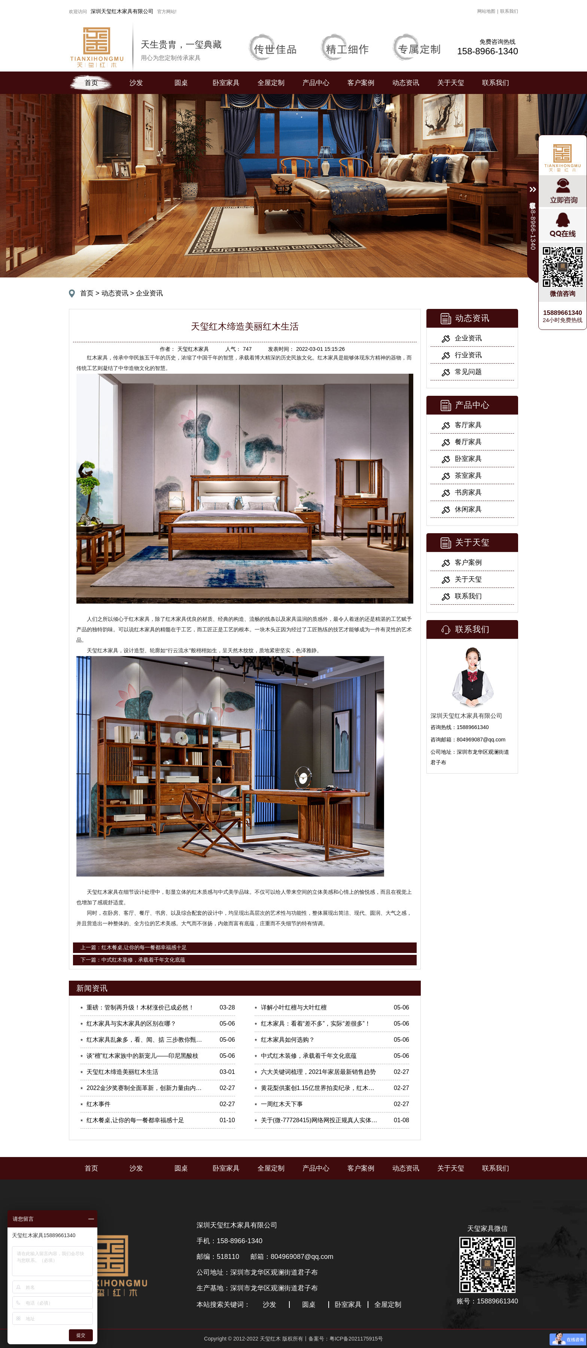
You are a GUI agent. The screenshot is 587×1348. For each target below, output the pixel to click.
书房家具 (468, 492)
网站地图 (486, 11)
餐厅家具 (468, 442)
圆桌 (181, 82)
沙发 (136, 82)
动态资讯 (405, 82)
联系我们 (509, 11)
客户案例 (360, 82)
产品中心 (315, 82)
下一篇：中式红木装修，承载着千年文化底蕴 (132, 960)
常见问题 (468, 372)
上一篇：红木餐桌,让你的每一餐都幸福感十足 (133, 947)
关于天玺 (450, 82)
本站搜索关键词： (223, 1304)
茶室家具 (468, 475)
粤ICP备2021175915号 (356, 1339)
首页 (91, 82)
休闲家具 (468, 509)
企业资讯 (149, 293)
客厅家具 (468, 425)
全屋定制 (271, 82)
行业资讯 (468, 355)
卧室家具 (226, 82)
